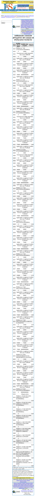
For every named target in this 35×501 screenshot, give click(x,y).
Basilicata (27, 20)
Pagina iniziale (20, 1)
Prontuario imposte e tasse (22, 15)
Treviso (27, 32)
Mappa (32, 1)
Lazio (31, 22)
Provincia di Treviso (10, 17)
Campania (23, 21)
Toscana (22, 27)
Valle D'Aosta (31, 27)
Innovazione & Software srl (10, 15)
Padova (31, 31)
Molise (22, 25)
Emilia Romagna (29, 21)
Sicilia (32, 26)
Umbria (26, 27)
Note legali (32, 2)
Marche (31, 23)
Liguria (23, 23)
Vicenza (28, 33)
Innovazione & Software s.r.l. (27, 490)
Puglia (25, 26)
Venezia (30, 32)
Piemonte (26, 25)
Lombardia (27, 23)
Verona (25, 33)
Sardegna (29, 26)
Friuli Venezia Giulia (25, 22)
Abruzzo (23, 20)
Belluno (28, 31)
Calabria (31, 20)
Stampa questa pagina (27, 1)
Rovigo (23, 32)
